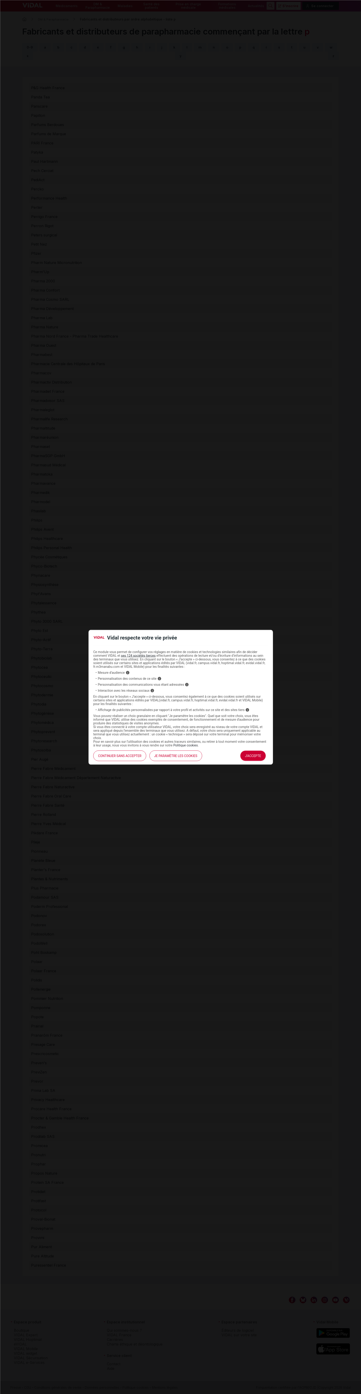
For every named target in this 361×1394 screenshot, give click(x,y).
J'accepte (253, 756)
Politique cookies (185, 745)
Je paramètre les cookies (175, 756)
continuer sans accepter (119, 756)
